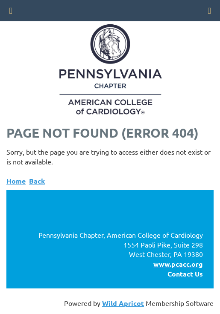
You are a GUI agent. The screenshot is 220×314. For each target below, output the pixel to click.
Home (16, 180)
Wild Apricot (123, 303)
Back (37, 180)
